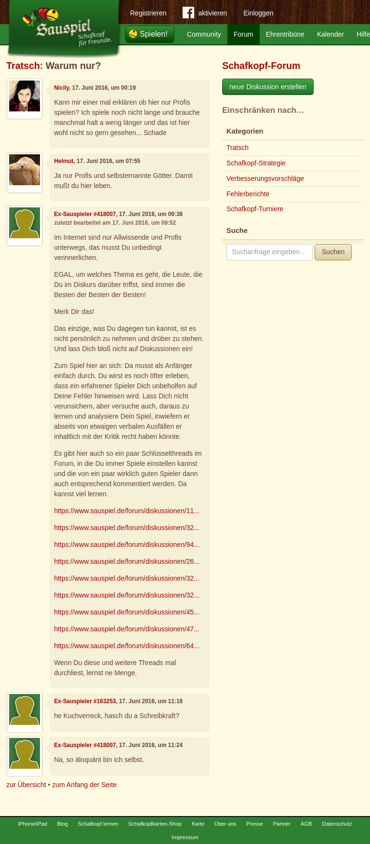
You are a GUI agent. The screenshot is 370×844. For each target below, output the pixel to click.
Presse (254, 824)
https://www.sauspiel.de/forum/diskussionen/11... (126, 511)
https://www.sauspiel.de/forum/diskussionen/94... (126, 544)
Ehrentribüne (285, 34)
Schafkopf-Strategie (256, 163)
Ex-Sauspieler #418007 (85, 214)
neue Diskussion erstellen (267, 87)
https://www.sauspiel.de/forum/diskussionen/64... (126, 646)
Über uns (225, 824)
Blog (62, 824)
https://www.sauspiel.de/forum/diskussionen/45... (126, 612)
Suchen (333, 252)
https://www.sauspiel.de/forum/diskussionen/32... (126, 527)
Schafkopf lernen (98, 824)
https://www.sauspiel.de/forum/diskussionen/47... (126, 629)
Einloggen (258, 13)
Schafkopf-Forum (261, 65)
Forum (243, 34)
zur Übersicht (26, 785)
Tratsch (23, 65)
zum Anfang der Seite (84, 785)
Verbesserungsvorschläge (265, 178)
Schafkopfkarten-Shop (155, 824)
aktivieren (205, 14)
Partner (282, 824)
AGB (306, 824)
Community (204, 34)
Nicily (61, 87)
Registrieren (148, 13)
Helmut (63, 161)
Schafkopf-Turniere (255, 209)
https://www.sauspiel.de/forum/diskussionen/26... (126, 561)
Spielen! (154, 34)
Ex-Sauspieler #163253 (85, 701)
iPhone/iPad (32, 824)
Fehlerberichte (248, 194)
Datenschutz (337, 824)
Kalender (330, 34)
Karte (198, 824)
